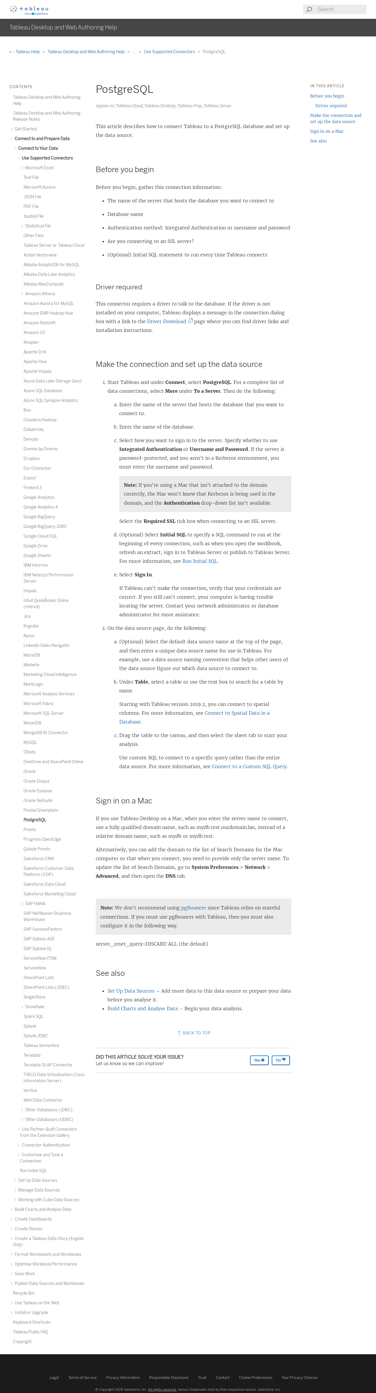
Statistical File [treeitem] (37, 226)
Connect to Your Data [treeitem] (37, 148)
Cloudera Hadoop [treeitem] (40, 419)
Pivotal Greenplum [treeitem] (41, 810)
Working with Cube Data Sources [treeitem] (47, 1199)
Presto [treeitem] (30, 829)
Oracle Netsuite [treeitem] (38, 800)
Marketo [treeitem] (31, 664)
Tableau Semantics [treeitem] (41, 1045)
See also (318, 141)
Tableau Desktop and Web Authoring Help (86, 51)
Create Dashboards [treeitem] (32, 1219)
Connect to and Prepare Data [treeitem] (41, 138)
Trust (202, 1377)
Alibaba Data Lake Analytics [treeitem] (49, 274)
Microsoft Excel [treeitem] (39, 167)
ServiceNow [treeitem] (35, 968)
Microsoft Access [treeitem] (40, 187)
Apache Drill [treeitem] (35, 352)
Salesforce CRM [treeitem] (39, 858)
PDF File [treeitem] (31, 206)
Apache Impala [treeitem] (37, 371)
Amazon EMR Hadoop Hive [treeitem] (48, 313)
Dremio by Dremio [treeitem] (41, 449)
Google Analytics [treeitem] (39, 497)
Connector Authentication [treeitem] (45, 1145)
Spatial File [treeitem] (34, 216)
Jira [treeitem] (27, 616)
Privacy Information (123, 1377)
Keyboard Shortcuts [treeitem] (32, 1322)
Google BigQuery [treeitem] (39, 516)
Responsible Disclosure (169, 1377)
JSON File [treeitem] (32, 196)
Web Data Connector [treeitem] (43, 1100)
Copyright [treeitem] (22, 1341)
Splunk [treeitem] (30, 1026)
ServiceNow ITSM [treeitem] (40, 958)
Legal (54, 1377)
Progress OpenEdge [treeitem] (42, 839)
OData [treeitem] (30, 752)
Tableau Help (25, 51)
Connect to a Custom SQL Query (249, 766)
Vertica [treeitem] (30, 1090)
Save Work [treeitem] (24, 1273)
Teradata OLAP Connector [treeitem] (48, 1065)
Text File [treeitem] (31, 177)
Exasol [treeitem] (30, 478)
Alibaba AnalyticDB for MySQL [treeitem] (52, 264)
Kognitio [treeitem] (31, 626)
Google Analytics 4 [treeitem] (41, 507)
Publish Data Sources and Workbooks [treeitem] (48, 1283)
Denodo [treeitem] (31, 439)
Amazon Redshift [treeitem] (40, 322)
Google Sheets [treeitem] (37, 555)
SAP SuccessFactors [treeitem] (43, 929)
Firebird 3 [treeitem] (32, 487)
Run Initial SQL (199, 561)
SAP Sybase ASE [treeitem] (39, 939)
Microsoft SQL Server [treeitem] (44, 713)
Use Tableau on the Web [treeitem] (36, 1302)
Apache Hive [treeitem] (35, 361)
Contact (223, 1377)
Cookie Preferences (255, 1377)
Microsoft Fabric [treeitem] (39, 703)
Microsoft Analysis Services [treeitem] (49, 694)
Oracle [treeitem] (30, 771)
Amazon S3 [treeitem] (34, 332)
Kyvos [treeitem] (29, 635)
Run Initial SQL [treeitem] (33, 1170)
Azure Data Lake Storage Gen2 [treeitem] (53, 381)
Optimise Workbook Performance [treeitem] (45, 1264)
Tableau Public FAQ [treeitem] (30, 1332)
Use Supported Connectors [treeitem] (46, 158)
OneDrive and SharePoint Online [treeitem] (53, 761)
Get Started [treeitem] (25, 129)
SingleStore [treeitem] (35, 997)
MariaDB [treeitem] (32, 655)
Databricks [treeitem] (34, 429)
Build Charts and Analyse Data (143, 1008)
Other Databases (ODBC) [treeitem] (48, 1119)
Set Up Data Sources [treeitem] (36, 1180)
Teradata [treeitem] (32, 1055)
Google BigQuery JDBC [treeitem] (45, 526)
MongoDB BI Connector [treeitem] (46, 732)
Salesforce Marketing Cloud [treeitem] (49, 894)
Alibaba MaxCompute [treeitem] (44, 284)
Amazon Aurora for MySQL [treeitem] (49, 303)
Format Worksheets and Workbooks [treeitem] (47, 1254)
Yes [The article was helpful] (259, 1060)
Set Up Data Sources (131, 991)
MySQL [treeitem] (30, 742)
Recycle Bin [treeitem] (23, 1293)
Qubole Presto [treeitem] (37, 849)
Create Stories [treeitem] (27, 1228)
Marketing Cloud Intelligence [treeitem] (50, 674)
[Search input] (342, 9)
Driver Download (168, 321)
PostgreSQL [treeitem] (35, 820)
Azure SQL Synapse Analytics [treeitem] (51, 400)
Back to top (194, 1033)
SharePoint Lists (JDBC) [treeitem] (46, 987)
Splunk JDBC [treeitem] (36, 1035)
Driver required (331, 105)
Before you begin (327, 96)
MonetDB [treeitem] (32, 723)
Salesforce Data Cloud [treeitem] (45, 884)
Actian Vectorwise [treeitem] (40, 255)
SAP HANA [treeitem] (34, 903)
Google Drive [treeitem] (36, 545)
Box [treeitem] (27, 410)
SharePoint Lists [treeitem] (39, 977)
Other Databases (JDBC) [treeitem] (48, 1109)
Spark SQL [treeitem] (33, 1016)
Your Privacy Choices (299, 1377)
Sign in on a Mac (327, 131)
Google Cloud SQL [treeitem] (40, 536)
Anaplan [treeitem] (31, 342)
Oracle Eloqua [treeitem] (36, 781)
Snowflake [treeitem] (34, 1006)
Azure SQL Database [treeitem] (43, 390)
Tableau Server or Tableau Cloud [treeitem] (54, 245)
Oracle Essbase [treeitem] (38, 790)
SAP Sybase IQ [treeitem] (37, 948)
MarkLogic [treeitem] (33, 684)
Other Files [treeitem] (34, 235)
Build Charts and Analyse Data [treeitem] (42, 1209)
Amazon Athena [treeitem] (39, 293)
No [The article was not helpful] (281, 1060)
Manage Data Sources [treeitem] (38, 1190)
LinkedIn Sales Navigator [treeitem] (47, 645)
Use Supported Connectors (170, 51)
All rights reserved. (162, 1389)
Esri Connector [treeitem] (37, 468)
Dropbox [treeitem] (32, 458)
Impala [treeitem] (30, 590)
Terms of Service (82, 1377)
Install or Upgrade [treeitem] (30, 1312)
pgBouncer (193, 908)
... (134, 51)
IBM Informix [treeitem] (36, 565)
